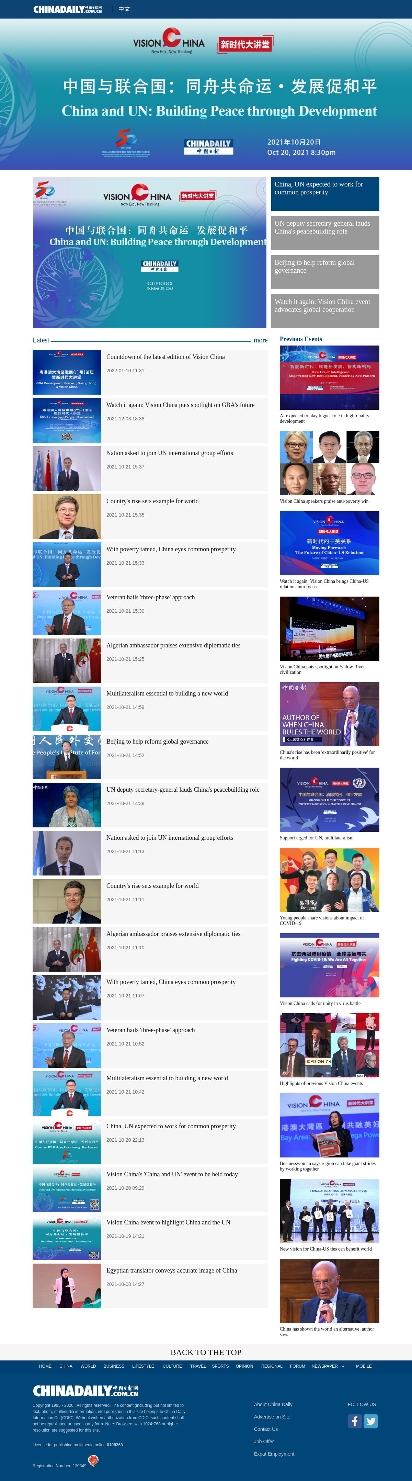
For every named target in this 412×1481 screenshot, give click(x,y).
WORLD (88, 1366)
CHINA (65, 1366)
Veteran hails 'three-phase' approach (150, 597)
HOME (45, 1366)
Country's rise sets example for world (152, 501)
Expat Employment (274, 1454)
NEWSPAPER (324, 1366)
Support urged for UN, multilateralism (317, 837)
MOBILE (363, 1366)
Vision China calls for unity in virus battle (320, 1003)
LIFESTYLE (143, 1366)
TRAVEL (198, 1366)
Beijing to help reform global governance (315, 266)
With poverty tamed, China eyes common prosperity (171, 549)
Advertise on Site (272, 1417)
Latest (41, 340)
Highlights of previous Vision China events (321, 1083)
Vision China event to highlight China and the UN (168, 1222)
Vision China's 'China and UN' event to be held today (172, 1174)
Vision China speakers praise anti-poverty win (324, 501)
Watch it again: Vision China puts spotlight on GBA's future (180, 405)
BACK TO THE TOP (206, 1352)
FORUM (297, 1366)
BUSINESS (114, 1366)
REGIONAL (272, 1366)
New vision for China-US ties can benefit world (326, 1249)
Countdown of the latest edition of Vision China (165, 356)
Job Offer (264, 1441)
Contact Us (266, 1429)
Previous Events (301, 339)
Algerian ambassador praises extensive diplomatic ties (173, 645)
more (261, 340)
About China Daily (273, 1404)
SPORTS (220, 1366)
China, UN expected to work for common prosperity (319, 188)
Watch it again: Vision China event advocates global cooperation (322, 305)
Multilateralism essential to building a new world (167, 693)
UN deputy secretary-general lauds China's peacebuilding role (322, 227)
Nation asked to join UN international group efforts (169, 453)
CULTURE (172, 1366)
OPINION (244, 1366)
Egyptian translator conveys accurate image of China (171, 1270)
